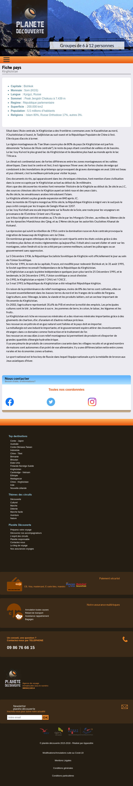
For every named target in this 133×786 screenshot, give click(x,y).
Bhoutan (14, 460)
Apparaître (88, 743)
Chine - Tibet (16, 453)
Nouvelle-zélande (18, 488)
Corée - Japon (17, 441)
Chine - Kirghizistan (19, 482)
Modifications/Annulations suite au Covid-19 (63, 753)
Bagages (29, 619)
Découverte (15, 499)
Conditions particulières (63, 776)
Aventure (14, 515)
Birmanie (14, 456)
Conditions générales (63, 768)
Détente (14, 509)
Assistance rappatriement (37, 616)
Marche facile (16, 512)
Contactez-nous (17, 542)
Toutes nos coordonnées (67, 389)
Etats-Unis (15, 463)
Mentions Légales (63, 760)
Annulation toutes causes (37, 610)
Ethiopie (14, 475)
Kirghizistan (15, 469)
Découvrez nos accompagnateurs (26, 533)
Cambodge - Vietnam (20, 472)
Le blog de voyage (18, 545)
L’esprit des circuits (19, 536)
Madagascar (16, 478)
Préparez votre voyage (20, 530)
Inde (12, 485)
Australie (14, 444)
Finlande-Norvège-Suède (22, 466)
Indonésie (14, 450)
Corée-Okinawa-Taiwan (21, 447)
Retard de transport (34, 613)
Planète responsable (19, 539)
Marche (13, 505)
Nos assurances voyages (22, 549)
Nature (13, 518)
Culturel (13, 502)
